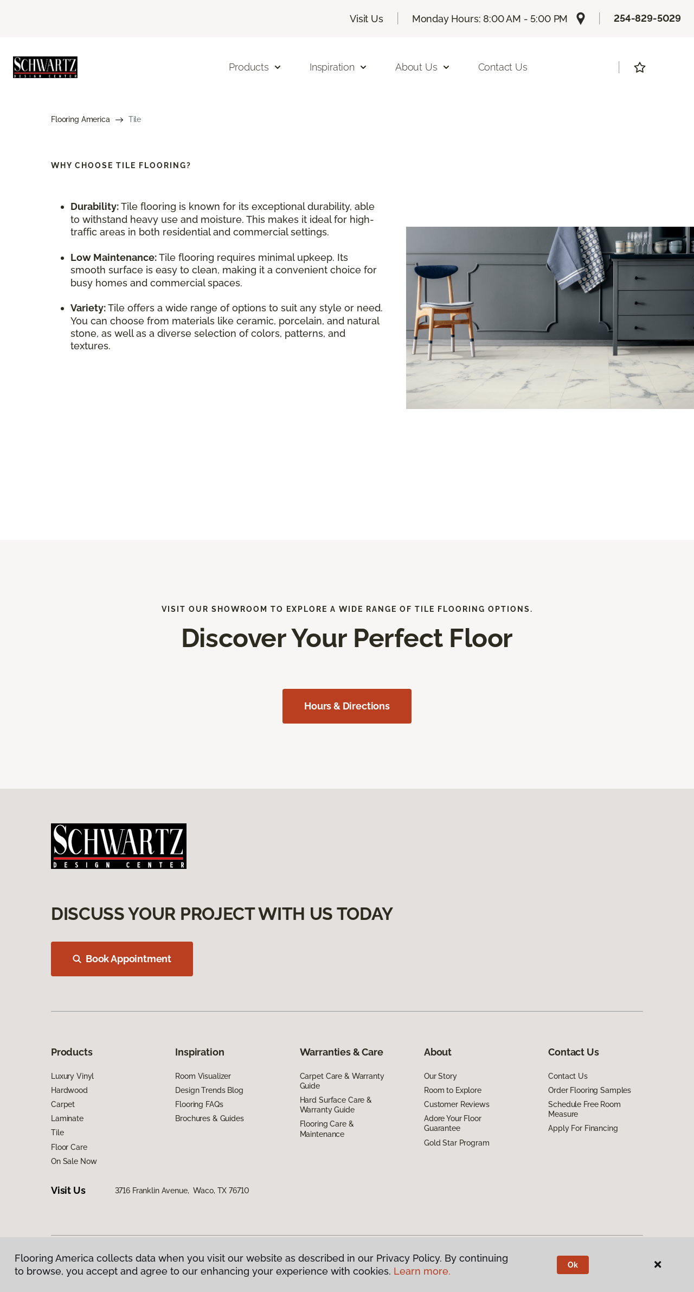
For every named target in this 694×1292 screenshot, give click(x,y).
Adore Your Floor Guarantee (452, 1123)
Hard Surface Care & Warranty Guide (336, 1105)
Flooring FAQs (199, 1104)
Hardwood (69, 1090)
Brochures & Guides (209, 1118)
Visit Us (366, 18)
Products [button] (255, 67)
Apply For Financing (583, 1128)
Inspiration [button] (339, 67)
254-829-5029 (647, 18)
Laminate (67, 1118)
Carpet (63, 1104)
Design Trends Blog (209, 1090)
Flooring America (80, 119)
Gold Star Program (457, 1143)
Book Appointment (122, 958)
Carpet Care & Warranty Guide (342, 1081)
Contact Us (503, 67)
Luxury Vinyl (72, 1076)
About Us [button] (423, 67)
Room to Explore (452, 1090)
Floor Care (69, 1147)
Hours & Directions (347, 706)
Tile (57, 1132)
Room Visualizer (203, 1076)
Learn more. (422, 1271)
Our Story (440, 1076)
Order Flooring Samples (589, 1090)
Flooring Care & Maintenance (327, 1129)
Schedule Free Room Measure (584, 1109)
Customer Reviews (457, 1104)
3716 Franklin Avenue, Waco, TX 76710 (182, 1190)
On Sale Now (74, 1161)
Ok (573, 1265)
